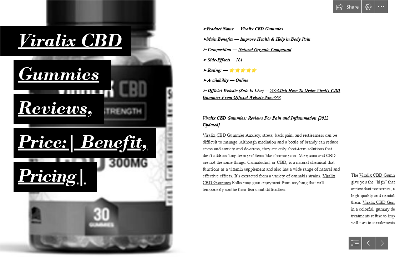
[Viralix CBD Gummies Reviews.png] (96, 128)
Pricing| (52, 175)
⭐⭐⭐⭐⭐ (242, 70)
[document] (197, 128)
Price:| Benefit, (82, 141)
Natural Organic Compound (264, 49)
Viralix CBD (70, 39)
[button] (347, 6)
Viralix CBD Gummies (261, 29)
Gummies (58, 73)
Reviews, (55, 107)
